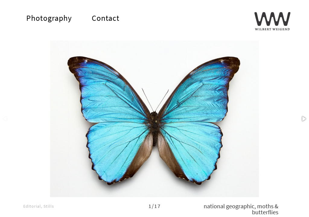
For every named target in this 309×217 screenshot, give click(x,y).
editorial (32, 206)
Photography (54, 18)
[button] (303, 119)
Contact (105, 18)
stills (48, 206)
